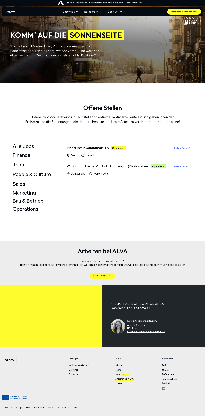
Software (73, 374)
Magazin (166, 369)
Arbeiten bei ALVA (124, 378)
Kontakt (166, 383)
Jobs (117, 374)
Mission (119, 365)
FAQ (164, 365)
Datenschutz (53, 407)
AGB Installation (69, 407)
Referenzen (168, 374)
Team (118, 369)
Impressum (39, 407)
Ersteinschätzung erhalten (184, 11)
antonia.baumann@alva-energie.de (146, 331)
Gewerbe (73, 369)
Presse (118, 383)
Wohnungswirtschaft (79, 365)
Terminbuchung (169, 378)
